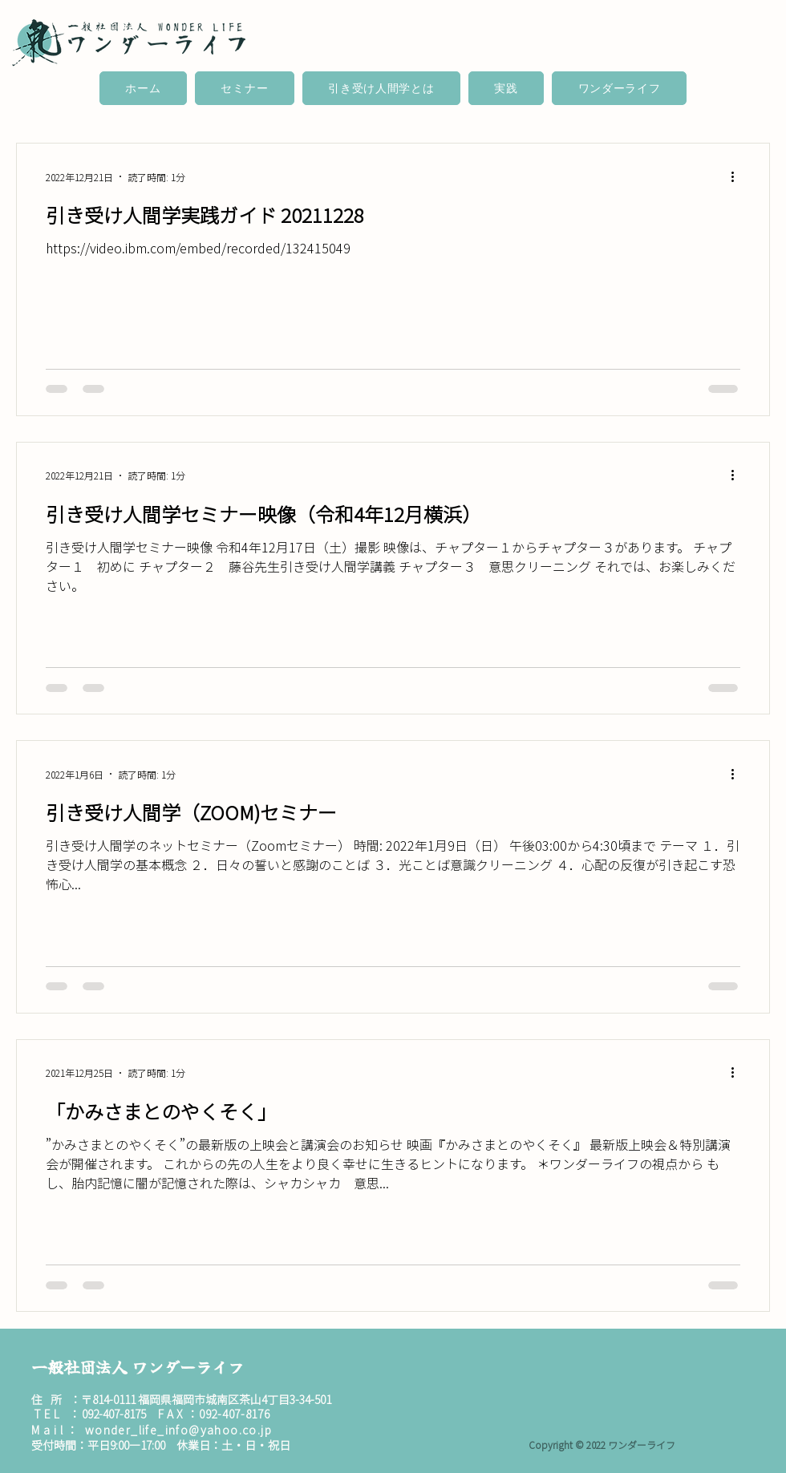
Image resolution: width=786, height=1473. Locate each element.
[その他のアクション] (738, 176)
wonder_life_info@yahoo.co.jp (178, 1430)
